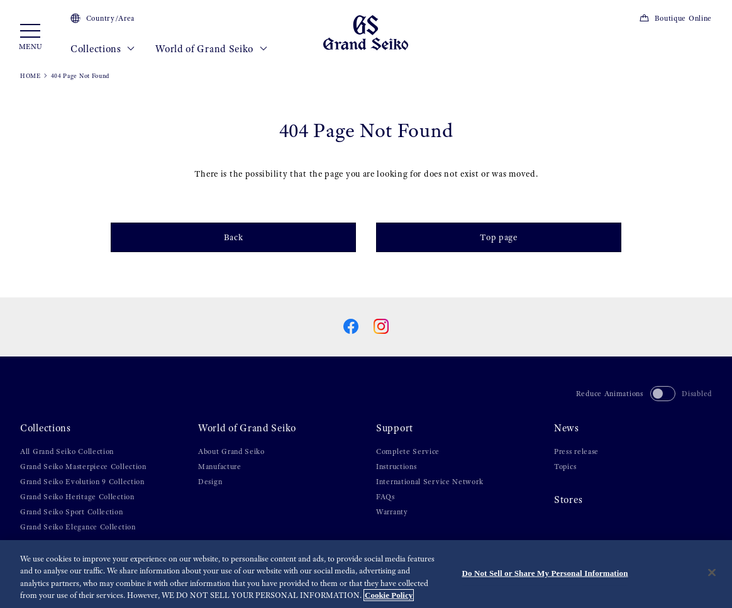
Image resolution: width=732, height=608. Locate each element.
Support (394, 428)
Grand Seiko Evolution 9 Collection (82, 482)
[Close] (712, 573)
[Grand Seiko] (365, 32)
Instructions (396, 467)
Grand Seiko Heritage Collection (77, 497)
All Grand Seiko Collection (67, 451)
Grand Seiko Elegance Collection (78, 527)
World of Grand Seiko (211, 49)
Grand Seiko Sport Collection (71, 512)
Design (210, 482)
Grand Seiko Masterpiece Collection (83, 467)
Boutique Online (675, 18)
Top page (499, 237)
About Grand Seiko (231, 451)
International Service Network (429, 482)
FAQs (385, 497)
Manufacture (219, 467)
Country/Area (102, 18)
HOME (30, 76)
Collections (102, 49)
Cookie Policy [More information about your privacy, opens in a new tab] (389, 595)
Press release (576, 451)
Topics (565, 467)
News (566, 428)
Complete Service (408, 451)
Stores (568, 500)
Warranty (392, 512)
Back (233, 237)
